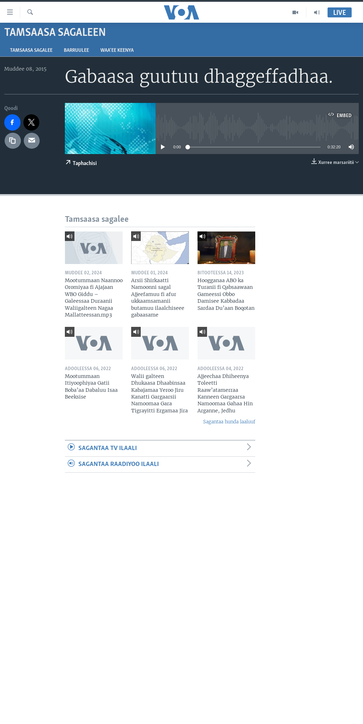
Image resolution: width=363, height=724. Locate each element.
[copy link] (13, 141)
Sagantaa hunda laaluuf (229, 422)
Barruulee (76, 50)
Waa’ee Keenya (117, 50)
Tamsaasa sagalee (31, 50)
